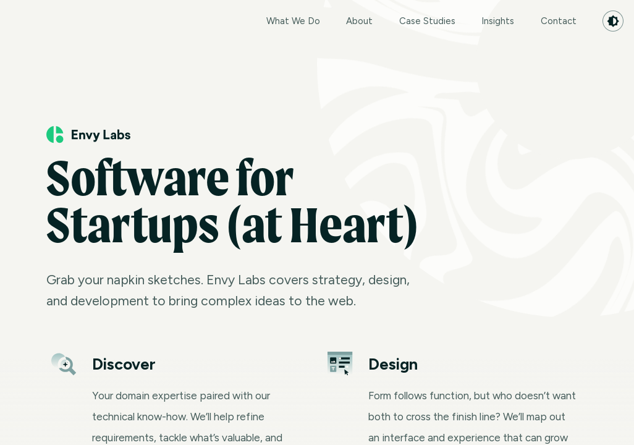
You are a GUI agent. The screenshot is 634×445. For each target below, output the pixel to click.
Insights (497, 21)
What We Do (293, 21)
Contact (559, 21)
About (359, 21)
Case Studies (427, 21)
